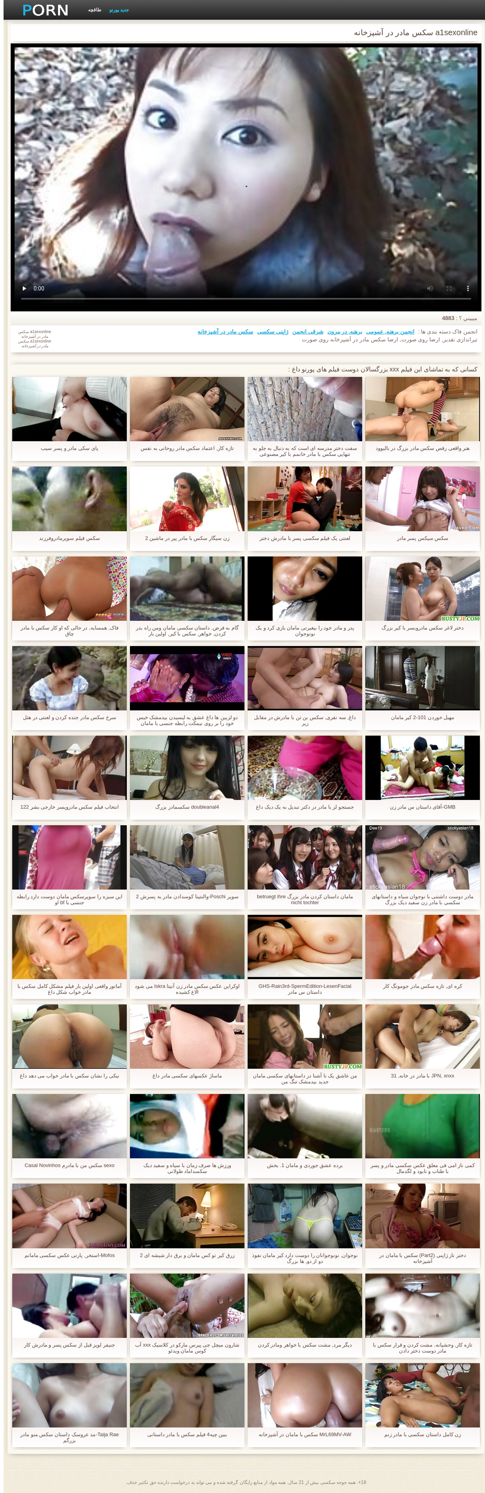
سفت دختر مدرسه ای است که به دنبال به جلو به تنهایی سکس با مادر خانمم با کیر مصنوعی (301, 451)
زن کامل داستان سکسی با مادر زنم (419, 1434)
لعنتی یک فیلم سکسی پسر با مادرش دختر (301, 538)
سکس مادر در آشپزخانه (222, 331)
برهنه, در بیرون (341, 331)
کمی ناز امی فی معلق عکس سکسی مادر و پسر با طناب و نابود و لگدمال (419, 1168)
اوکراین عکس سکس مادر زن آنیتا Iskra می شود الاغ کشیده (183, 989)
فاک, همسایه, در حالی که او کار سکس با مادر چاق (66, 631)
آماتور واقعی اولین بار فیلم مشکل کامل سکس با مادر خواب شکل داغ (66, 989)
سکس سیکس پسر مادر (419, 538)
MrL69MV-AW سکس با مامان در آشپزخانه (301, 1434)
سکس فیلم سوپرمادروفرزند (66, 538)
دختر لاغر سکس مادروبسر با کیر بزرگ (419, 628)
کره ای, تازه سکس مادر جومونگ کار (419, 986)
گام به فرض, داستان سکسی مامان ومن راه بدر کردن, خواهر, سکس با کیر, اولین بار (183, 631)
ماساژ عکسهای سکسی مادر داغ (183, 1076)
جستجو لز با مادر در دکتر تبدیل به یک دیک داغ (301, 807)
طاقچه (91, 10)
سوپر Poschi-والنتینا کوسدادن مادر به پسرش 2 (183, 896)
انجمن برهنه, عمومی (387, 331)
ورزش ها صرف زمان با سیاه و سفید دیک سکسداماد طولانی (184, 1168)
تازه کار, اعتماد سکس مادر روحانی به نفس (183, 448)
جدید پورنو (115, 10)
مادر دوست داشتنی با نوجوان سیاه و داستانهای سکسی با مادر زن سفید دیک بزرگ (419, 899)
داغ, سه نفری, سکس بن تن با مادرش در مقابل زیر (301, 720)
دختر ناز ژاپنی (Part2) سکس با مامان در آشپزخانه (419, 1258)
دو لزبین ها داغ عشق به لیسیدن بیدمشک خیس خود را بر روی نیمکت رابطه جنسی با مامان (184, 720)
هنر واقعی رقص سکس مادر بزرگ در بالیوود (419, 448)
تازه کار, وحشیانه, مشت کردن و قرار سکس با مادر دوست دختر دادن (418, 1348)
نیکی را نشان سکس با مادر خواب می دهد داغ (66, 1076)
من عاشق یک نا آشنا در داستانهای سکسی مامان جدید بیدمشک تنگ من (301, 1079)
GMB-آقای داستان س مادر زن (419, 807)
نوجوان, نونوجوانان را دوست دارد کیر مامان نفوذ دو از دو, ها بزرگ (301, 1258)
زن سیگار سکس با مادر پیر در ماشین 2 (183, 538)
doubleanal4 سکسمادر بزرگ (183, 807)
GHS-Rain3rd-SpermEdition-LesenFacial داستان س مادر (301, 989)
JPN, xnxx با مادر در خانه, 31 (419, 1076)
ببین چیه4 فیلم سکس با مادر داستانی (184, 1434)
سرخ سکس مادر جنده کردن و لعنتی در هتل (66, 717)
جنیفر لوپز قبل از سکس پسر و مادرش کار (66, 1345)
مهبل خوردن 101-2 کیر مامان (419, 717)
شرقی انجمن (304, 331)
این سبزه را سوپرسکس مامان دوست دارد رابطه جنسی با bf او (66, 899)
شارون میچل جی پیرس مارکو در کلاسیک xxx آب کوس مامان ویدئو (183, 1348)
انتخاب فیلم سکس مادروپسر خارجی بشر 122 (66, 807)
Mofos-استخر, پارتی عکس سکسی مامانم (66, 1255)
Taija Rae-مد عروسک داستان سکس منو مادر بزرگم (66, 1437)
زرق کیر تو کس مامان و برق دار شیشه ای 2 (183, 1255)
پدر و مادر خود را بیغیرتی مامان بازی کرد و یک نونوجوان (301, 631)
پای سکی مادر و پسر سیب (65, 448)
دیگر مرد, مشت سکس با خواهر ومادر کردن (301, 1345)
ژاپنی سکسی (269, 331)
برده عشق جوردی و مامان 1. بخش (301, 1165)
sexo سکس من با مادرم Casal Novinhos (66, 1165)
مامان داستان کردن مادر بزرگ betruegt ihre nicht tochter (301, 899)
